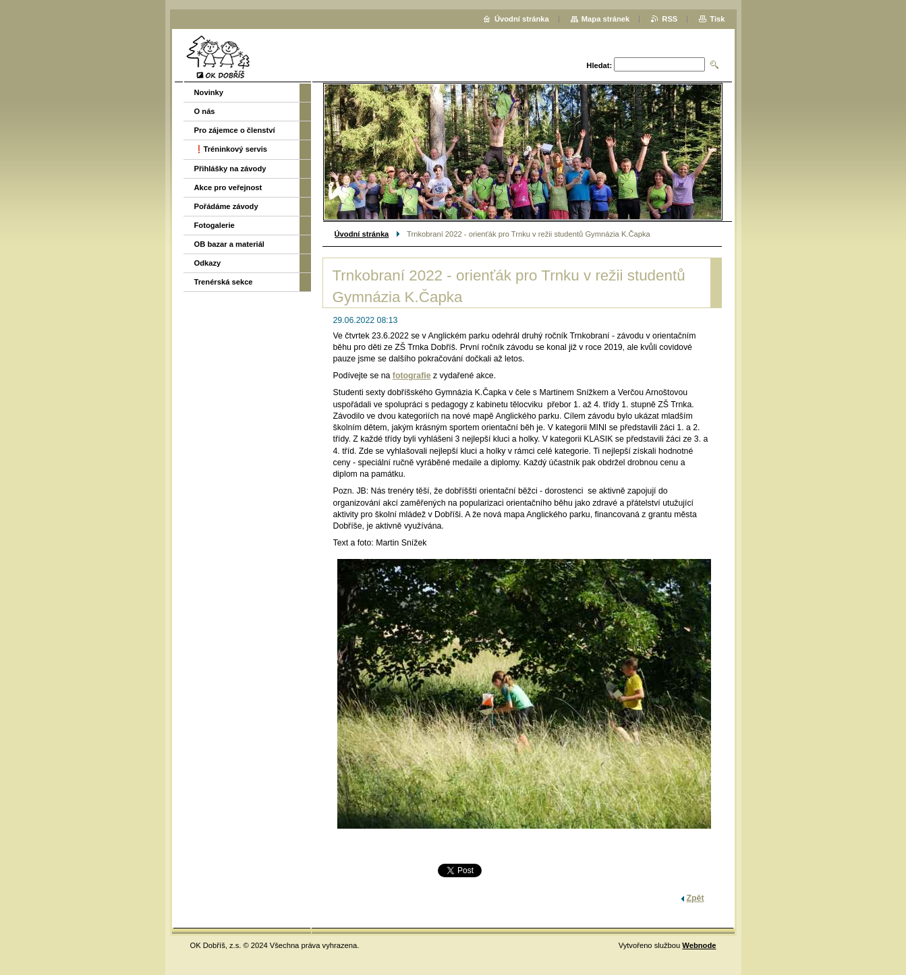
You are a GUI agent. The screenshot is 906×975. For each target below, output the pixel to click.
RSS (669, 19)
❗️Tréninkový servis (231, 149)
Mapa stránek (606, 19)
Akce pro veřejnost (228, 187)
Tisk (717, 19)
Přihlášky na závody (230, 169)
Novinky (209, 92)
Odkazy (207, 263)
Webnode (699, 945)
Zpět (695, 898)
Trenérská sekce (223, 282)
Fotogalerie (214, 225)
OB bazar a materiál (229, 244)
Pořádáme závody (226, 206)
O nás (204, 111)
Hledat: (599, 65)
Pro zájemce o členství (234, 130)
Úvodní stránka (362, 234)
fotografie (412, 375)
